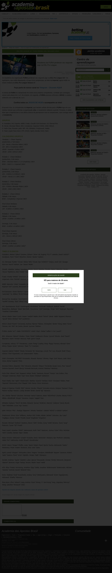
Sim (65, 290)
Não (49, 290)
